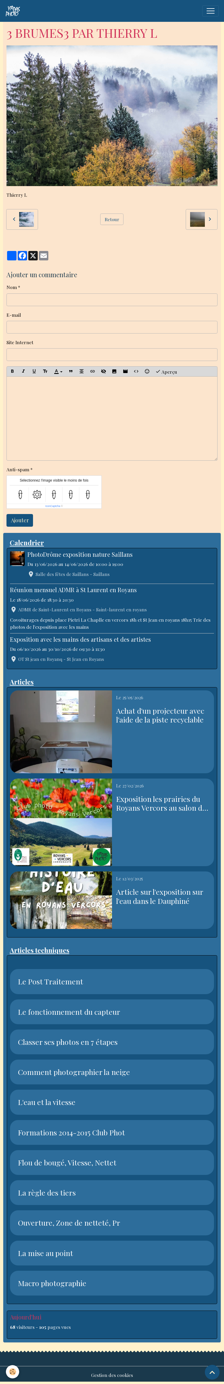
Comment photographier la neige (74, 1072)
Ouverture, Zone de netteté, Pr (69, 1222)
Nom (11, 287)
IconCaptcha (52, 506)
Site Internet (19, 342)
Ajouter (20, 520)
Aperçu (166, 371)
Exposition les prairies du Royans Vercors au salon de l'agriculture (161, 803)
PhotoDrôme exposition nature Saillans (80, 554)
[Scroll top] (212, 1372)
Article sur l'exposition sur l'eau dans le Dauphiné (159, 896)
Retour (112, 219)
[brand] (14, 11)
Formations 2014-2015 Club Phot (71, 1132)
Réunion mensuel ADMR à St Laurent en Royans (73, 590)
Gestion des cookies (112, 1375)
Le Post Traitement (50, 981)
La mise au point (45, 1253)
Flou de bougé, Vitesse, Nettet (67, 1162)
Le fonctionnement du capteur (69, 1011)
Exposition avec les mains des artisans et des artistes (80, 639)
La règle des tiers (47, 1192)
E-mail (13, 315)
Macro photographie (52, 1283)
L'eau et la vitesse (46, 1102)
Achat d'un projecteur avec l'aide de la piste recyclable (160, 715)
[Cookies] (12, 1371)
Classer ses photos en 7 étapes (68, 1041)
